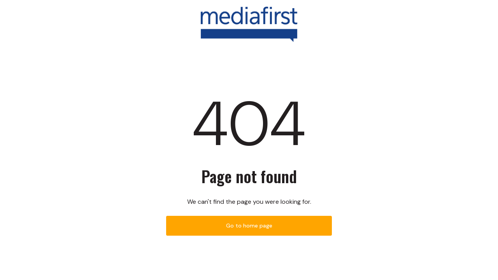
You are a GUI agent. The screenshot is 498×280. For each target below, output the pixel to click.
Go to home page (249, 225)
